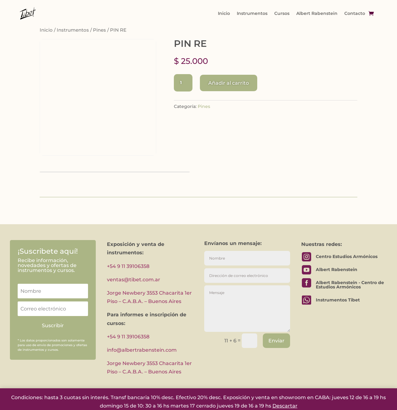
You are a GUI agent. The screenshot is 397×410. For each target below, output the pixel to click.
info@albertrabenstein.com (142, 350)
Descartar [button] (285, 406)
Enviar (276, 341)
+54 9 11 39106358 (128, 266)
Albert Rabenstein (316, 13)
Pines (99, 30)
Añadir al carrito (228, 83)
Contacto (354, 13)
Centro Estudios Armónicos (346, 256)
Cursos (281, 13)
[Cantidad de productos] (183, 82)
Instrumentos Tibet (338, 300)
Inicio (224, 13)
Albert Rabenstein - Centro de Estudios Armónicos (350, 285)
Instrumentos (252, 13)
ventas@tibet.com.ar (133, 280)
